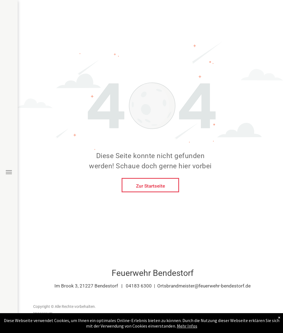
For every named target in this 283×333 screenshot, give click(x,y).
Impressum (43, 313)
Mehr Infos (187, 327)
